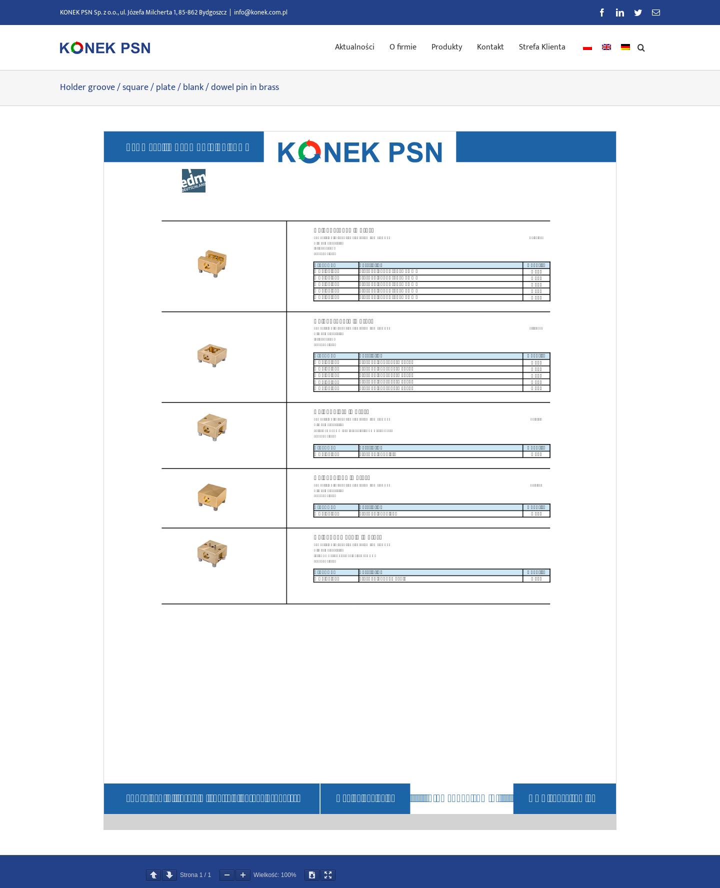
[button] (641, 47)
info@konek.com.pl (261, 12)
